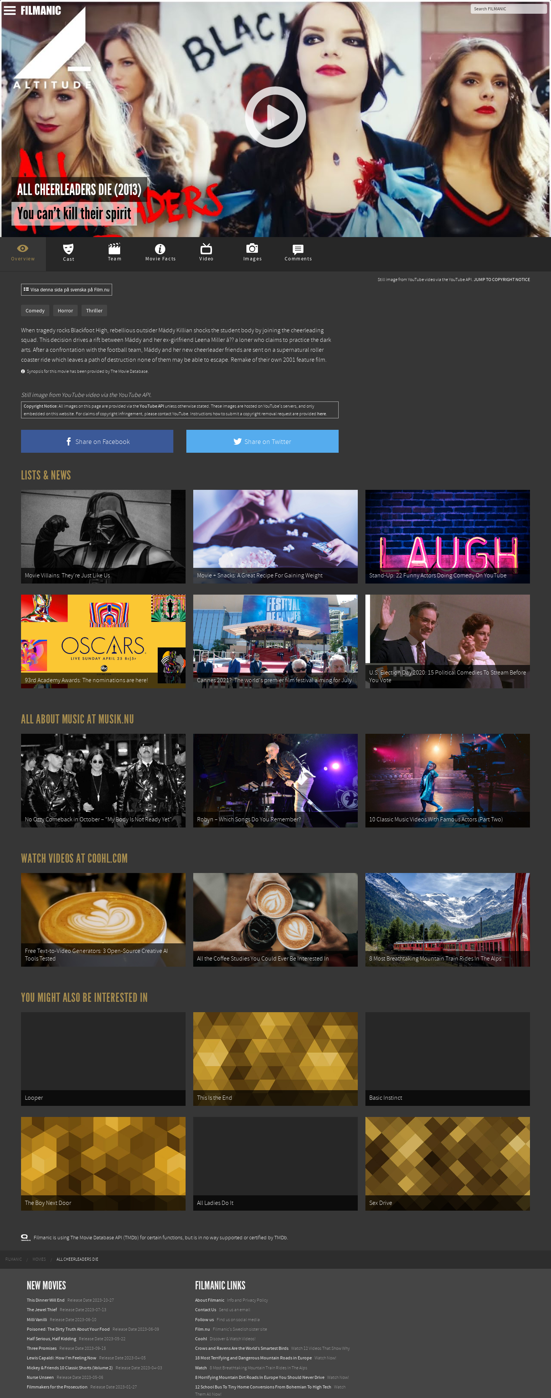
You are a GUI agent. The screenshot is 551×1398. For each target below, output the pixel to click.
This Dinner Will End (46, 1280)
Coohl (201, 1319)
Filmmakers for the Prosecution (57, 1367)
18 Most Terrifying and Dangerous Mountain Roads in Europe (253, 1338)
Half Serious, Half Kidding (51, 1319)
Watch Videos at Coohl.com (74, 848)
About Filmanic (209, 1280)
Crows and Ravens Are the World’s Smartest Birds (242, 1328)
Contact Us (205, 1290)
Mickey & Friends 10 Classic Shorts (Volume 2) (70, 1348)
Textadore (204, 1384)
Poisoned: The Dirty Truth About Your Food (68, 1309)
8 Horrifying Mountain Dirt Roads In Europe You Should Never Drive (259, 1357)
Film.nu (202, 1309)
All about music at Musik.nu (77, 713)
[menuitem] (13, 1240)
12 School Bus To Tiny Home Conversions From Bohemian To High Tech (263, 1367)
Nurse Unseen (40, 1357)
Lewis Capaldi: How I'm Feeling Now (61, 1338)
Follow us (204, 1299)
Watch (201, 1348)
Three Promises (42, 1328)
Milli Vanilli (37, 1299)
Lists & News (46, 475)
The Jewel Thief (42, 1290)
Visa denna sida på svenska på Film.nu (66, 290)
